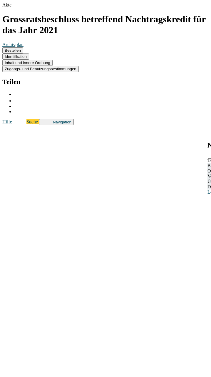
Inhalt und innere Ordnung (27, 63)
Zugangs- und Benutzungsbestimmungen (40, 69)
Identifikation (16, 56)
